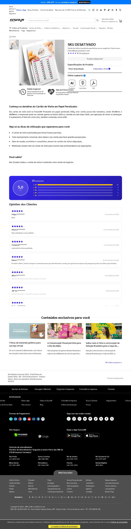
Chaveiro (70, 491)
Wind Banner (33, 488)
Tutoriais (111, 388)
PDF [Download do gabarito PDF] (93, 83)
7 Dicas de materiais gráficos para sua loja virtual (23, 344)
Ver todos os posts (113, 362)
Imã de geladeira (53, 485)
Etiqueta (31, 480)
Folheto (12, 485)
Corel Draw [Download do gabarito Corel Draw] (83, 83)
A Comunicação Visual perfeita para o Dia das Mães (62, 344)
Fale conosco (26, 404)
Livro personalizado (112, 482)
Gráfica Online (14, 480)
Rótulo (30, 482)
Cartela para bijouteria (55, 491)
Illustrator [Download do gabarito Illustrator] (72, 83)
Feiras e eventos (110, 485)
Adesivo (11, 491)
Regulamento (111, 400)
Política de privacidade (119, 522)
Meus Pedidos (33, 10)
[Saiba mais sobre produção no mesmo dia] (32, 91)
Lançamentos (110, 488)
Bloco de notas (72, 482)
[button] (95, 52)
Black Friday (109, 491)
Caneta (69, 488)
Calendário (90, 482)
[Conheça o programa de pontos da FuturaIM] (63, 91)
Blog (41, 404)
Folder (11, 488)
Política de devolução (69, 404)
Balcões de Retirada (20, 388)
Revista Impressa (111, 480)
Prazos (88, 404)
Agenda (88, 488)
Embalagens (90, 485)
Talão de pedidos (73, 485)
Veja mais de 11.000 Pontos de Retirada (70, 10)
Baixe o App (25, 400)
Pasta (49, 480)
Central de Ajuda (46, 10)
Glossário (18, 496)
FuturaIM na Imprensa (88, 388)
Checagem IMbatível (43, 388)
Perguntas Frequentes (65, 388)
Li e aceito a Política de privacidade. (64, 526)
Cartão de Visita (14, 482)
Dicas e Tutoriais (91, 400)
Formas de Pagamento (19, 413)
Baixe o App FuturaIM (76, 429)
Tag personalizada (54, 488)
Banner (31, 485)
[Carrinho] (120, 21)
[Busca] (97, 20)
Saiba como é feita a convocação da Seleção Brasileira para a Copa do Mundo (102, 345)
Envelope (51, 482)
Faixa (30, 491)
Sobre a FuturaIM (46, 400)
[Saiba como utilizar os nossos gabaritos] (84, 75)
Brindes (88, 480)
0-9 (113, 497)
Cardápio (89, 491)
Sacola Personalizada (74, 480)
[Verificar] (21, 434)
